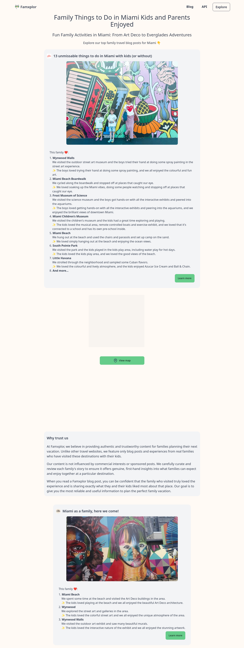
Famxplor (26, 7)
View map (121, 360)
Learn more (185, 278)
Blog (189, 7)
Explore (221, 7)
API (204, 7)
